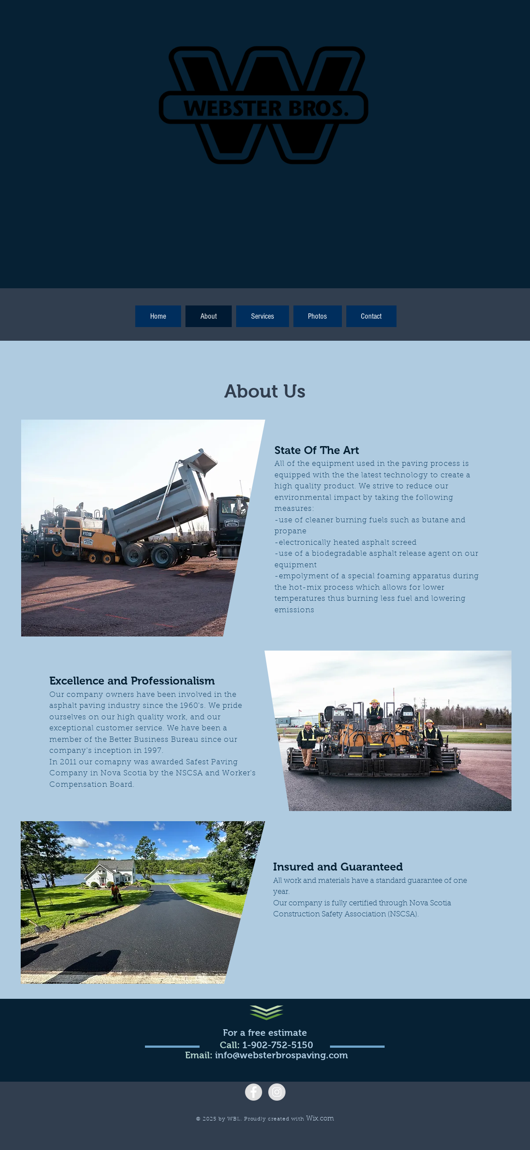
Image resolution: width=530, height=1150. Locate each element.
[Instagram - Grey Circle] (276, 1092)
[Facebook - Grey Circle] (253, 1092)
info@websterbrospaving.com (281, 1055)
